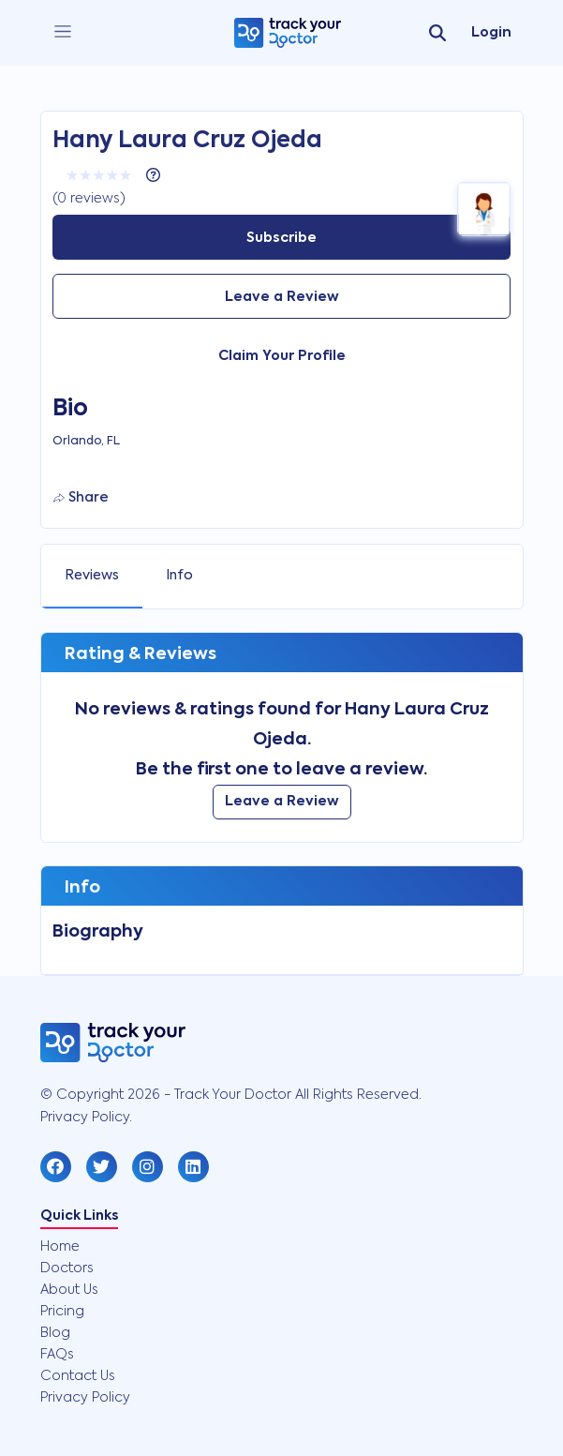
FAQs (57, 1354)
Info (179, 575)
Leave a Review (282, 297)
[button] (55, 1166)
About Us (69, 1290)
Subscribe (281, 238)
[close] (62, 32)
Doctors (67, 1268)
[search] (437, 32)
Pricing (62, 1311)
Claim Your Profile (282, 356)
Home (60, 1246)
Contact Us (77, 1376)
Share (81, 497)
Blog (55, 1333)
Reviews (92, 575)
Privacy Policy (85, 1397)
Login (491, 32)
